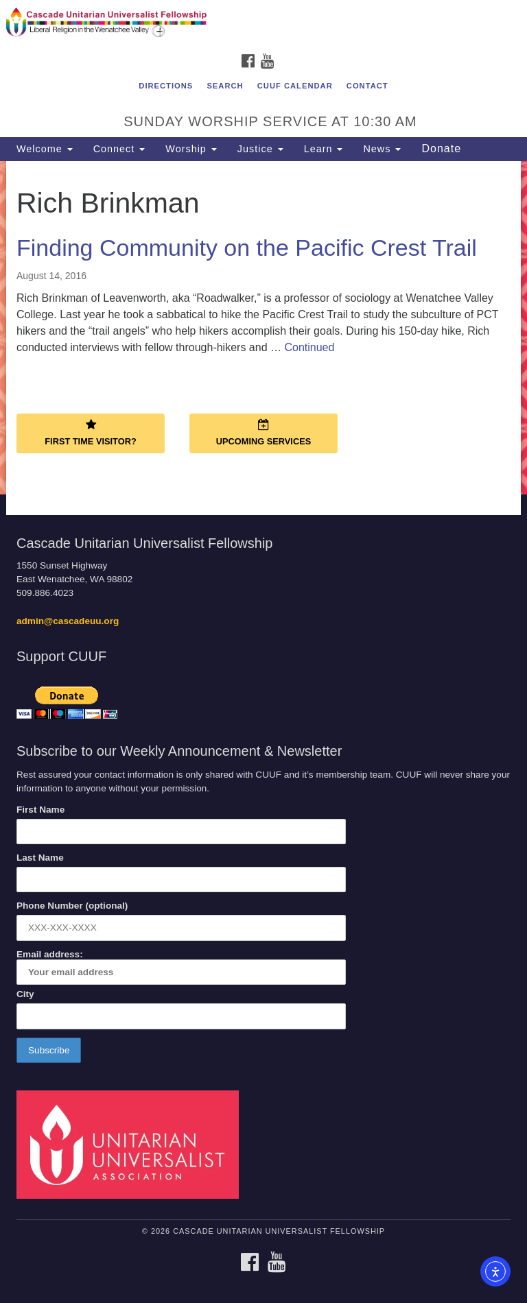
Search (225, 86)
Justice (260, 148)
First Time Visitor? (90, 432)
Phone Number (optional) (72, 905)
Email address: (181, 967)
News (382, 148)
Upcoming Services (263, 432)
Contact (367, 86)
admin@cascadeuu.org (67, 621)
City (25, 994)
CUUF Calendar (295, 86)
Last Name (40, 857)
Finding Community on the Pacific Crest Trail (246, 248)
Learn (323, 148)
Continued (309, 347)
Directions (166, 86)
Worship (191, 148)
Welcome (44, 148)
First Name (40, 809)
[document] (263, 327)
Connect (119, 148)
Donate (441, 148)
